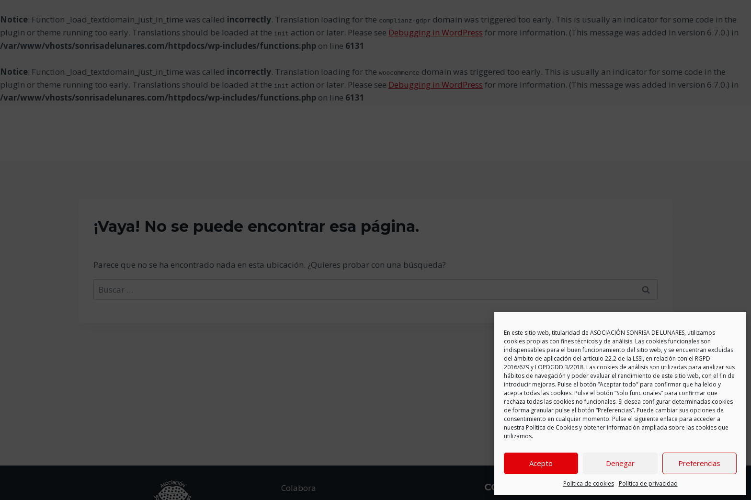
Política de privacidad (648, 483)
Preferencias (699, 463)
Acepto (541, 463)
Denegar (620, 463)
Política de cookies (588, 483)
